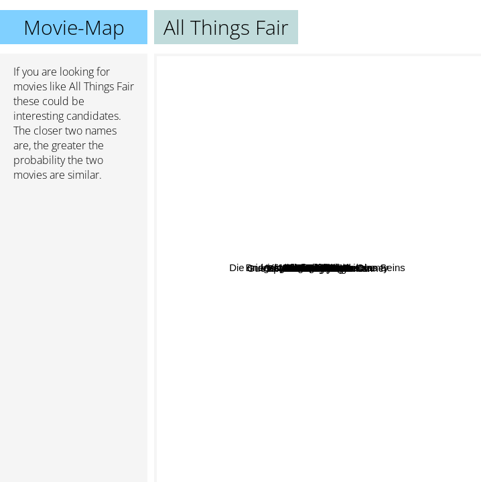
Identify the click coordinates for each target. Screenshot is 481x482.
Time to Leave (285, 439)
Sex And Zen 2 (211, 240)
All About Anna (403, 308)
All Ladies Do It (266, 104)
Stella (349, 357)
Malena (325, 153)
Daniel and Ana (327, 337)
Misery (286, 392)
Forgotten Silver (351, 303)
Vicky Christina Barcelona (418, 168)
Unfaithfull (356, 384)
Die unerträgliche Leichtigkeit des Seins (276, 181)
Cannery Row (285, 300)
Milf (367, 234)
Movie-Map (74, 27)
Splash (379, 277)
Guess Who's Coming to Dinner (276, 229)
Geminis (311, 361)
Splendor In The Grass (280, 315)
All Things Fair (317, 268)
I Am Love (288, 211)
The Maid (389, 151)
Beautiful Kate (288, 278)
